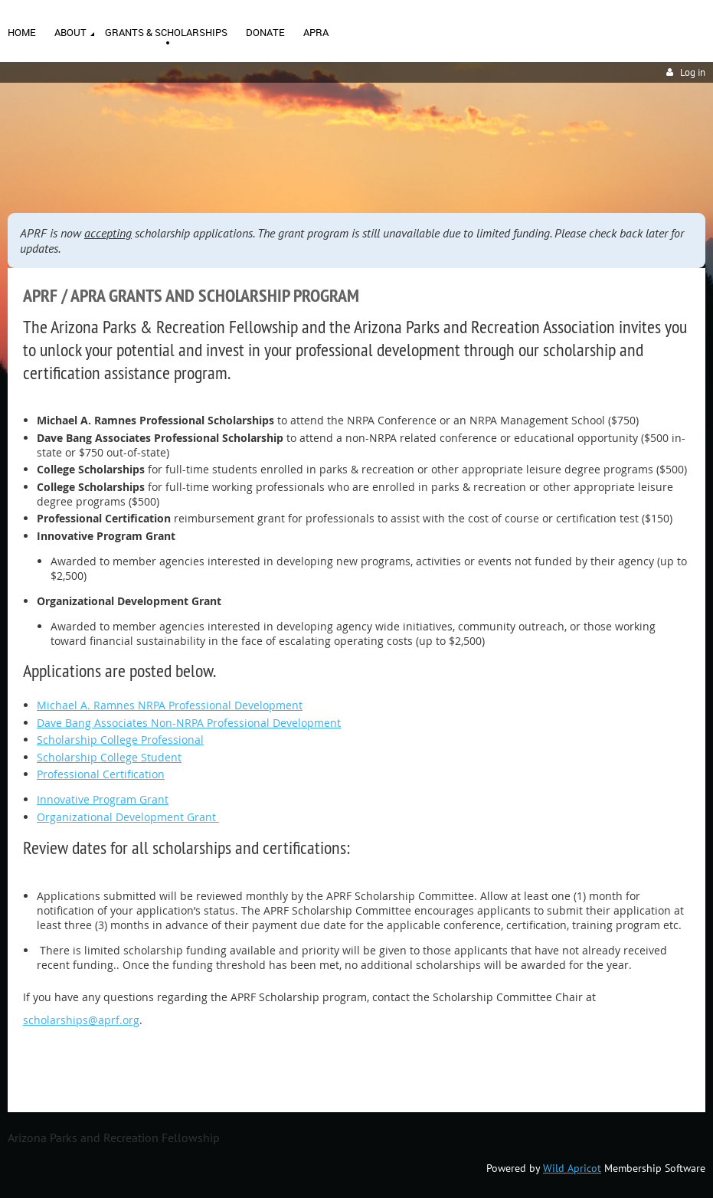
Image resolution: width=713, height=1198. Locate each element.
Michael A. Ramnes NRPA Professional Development (170, 705)
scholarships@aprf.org (81, 1020)
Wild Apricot (572, 1168)
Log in (692, 72)
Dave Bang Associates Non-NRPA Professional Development (189, 722)
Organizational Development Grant (128, 817)
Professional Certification (101, 774)
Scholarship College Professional (120, 739)
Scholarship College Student (109, 757)
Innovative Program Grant (102, 799)
